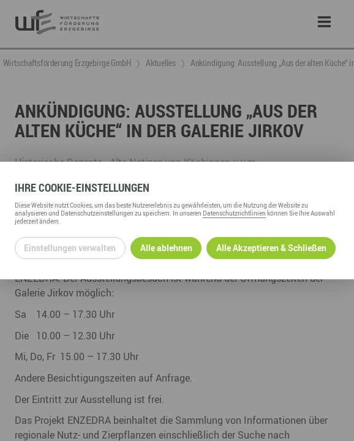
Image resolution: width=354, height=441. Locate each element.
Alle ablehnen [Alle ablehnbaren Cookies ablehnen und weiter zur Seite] (166, 248)
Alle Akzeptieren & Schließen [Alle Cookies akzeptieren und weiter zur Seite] (271, 248)
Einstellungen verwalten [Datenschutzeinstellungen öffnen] (70, 248)
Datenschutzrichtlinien (234, 213)
